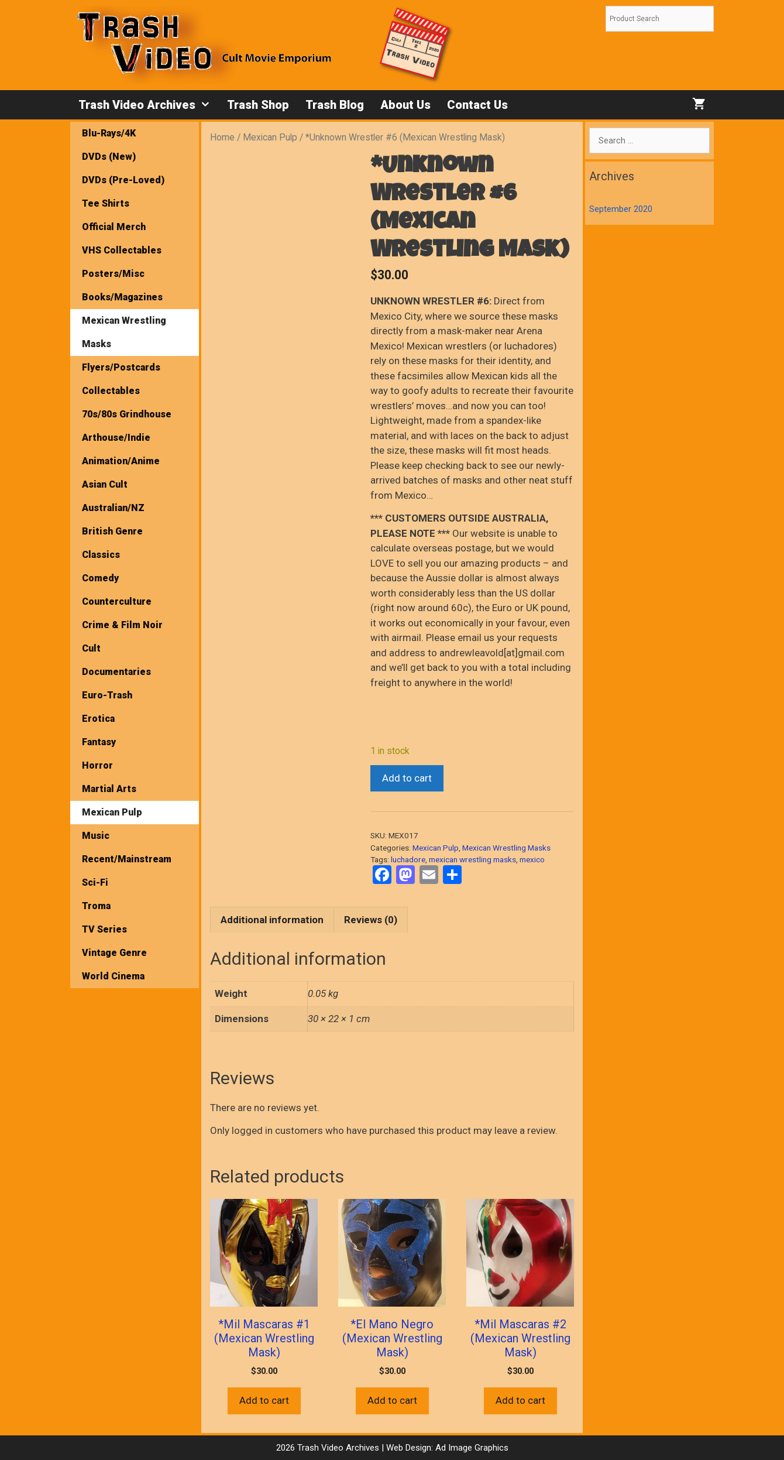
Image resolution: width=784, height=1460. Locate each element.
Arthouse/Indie (116, 437)
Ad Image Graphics (470, 1447)
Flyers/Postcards (121, 367)
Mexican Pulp (270, 137)
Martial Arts (109, 788)
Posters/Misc (113, 273)
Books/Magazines (122, 297)
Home (222, 137)
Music (95, 835)
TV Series (104, 929)
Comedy (100, 578)
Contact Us (477, 105)
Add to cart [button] (264, 1400)
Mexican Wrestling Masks (506, 847)
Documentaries (116, 671)
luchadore (408, 859)
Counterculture (117, 601)
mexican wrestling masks (472, 859)
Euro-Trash (107, 695)
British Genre (112, 531)
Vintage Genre (114, 952)
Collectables (111, 390)
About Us (405, 105)
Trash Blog (334, 105)
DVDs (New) (109, 156)
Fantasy (99, 742)
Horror (97, 765)
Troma (96, 905)
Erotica (98, 718)
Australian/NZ (113, 507)
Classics (101, 554)
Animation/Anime (121, 461)
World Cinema (113, 976)
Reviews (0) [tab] (370, 920)
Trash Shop (258, 105)
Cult (91, 648)
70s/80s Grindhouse (126, 414)
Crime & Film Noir (122, 624)
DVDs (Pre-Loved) (123, 180)
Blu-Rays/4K (109, 133)
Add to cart (407, 778)
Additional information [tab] (272, 920)
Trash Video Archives (148, 104)
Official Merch (114, 226)
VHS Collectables (121, 250)
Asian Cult (105, 484)
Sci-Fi (95, 882)
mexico (532, 859)
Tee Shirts (105, 203)
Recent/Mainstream (126, 859)
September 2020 (620, 209)
